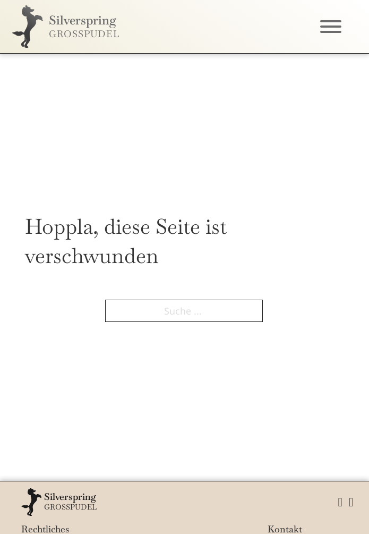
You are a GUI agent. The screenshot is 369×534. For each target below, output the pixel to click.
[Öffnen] (330, 26)
